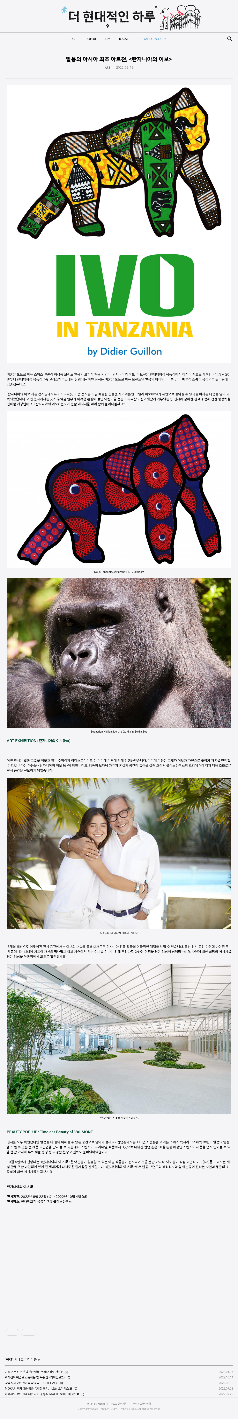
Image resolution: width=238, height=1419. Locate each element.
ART (107, 67)
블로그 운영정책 (119, 1403)
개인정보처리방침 (142, 1403)
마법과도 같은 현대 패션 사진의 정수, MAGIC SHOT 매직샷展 (42, 1394)
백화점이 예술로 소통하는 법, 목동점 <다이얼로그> (35, 1377)
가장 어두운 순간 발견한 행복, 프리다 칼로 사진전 (34, 1372)
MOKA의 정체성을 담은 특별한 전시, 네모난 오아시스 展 (38, 1388)
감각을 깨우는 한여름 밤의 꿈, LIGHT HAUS (31, 1383)
